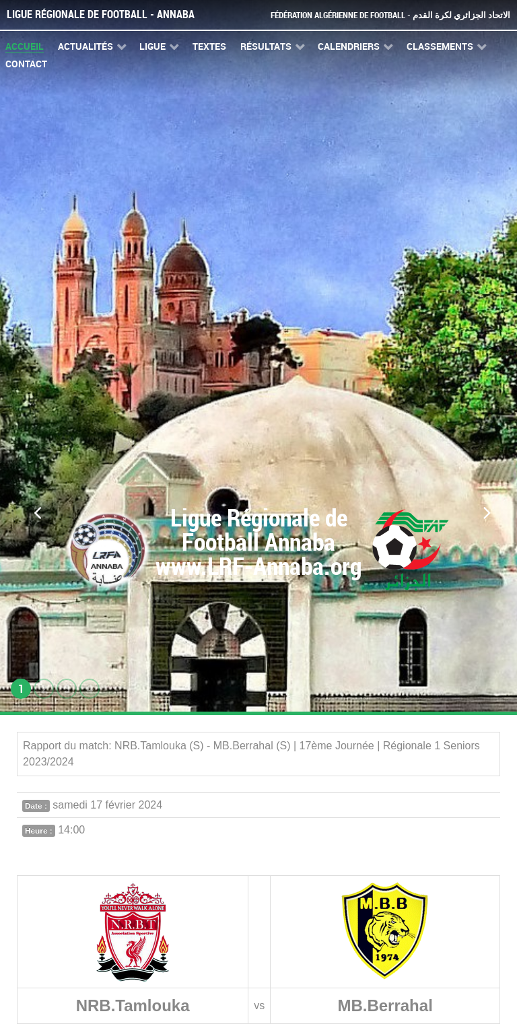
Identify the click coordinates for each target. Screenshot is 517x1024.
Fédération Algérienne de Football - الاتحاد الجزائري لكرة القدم (390, 15)
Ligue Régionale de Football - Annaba (101, 14)
